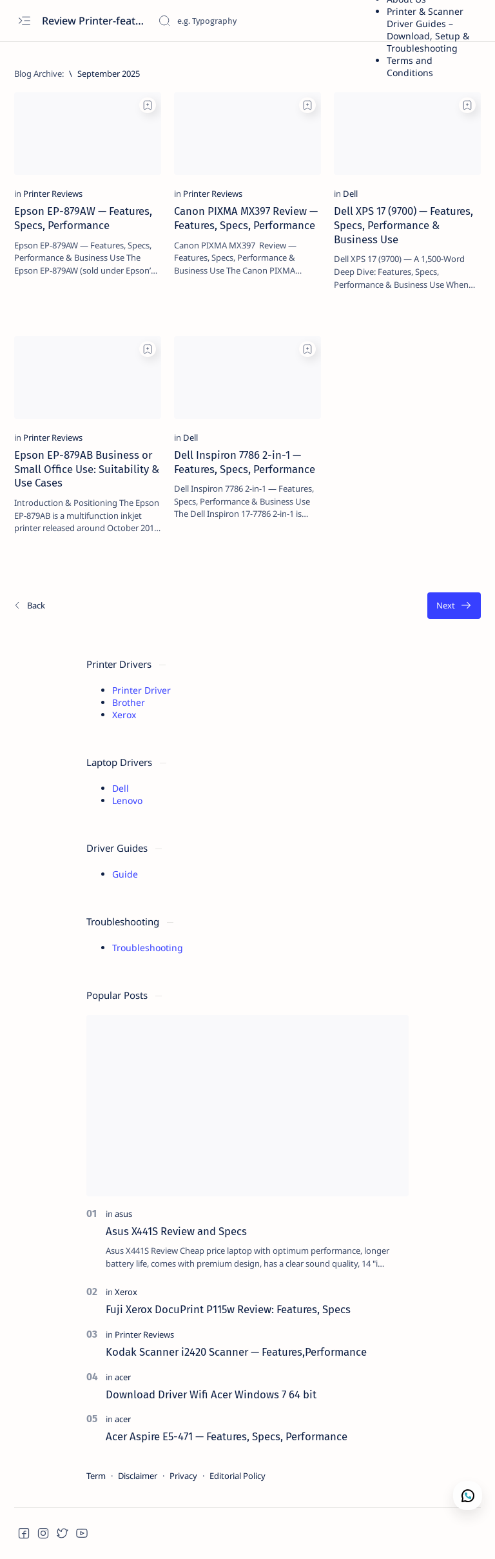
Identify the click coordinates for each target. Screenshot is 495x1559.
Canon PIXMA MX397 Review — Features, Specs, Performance (246, 218)
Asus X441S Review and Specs (176, 1231)
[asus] (123, 1213)
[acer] (123, 1377)
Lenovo (127, 800)
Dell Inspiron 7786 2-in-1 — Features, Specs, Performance (244, 462)
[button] (24, 1533)
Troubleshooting (147, 947)
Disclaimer (137, 1476)
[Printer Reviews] (52, 193)
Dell (120, 788)
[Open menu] (24, 21)
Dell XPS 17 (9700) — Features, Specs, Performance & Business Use (403, 225)
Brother (128, 702)
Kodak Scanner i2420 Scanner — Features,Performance (236, 1351)
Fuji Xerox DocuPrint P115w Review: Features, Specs (228, 1309)
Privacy (183, 1476)
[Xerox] (126, 1291)
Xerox (124, 715)
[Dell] (350, 193)
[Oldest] (454, 605)
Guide (125, 874)
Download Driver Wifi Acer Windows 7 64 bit (211, 1394)
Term (96, 1476)
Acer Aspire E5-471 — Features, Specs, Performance (226, 1436)
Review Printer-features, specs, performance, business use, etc (95, 21)
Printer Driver (141, 690)
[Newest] (29, 605)
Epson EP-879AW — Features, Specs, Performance (83, 218)
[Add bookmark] (147, 105)
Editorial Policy (237, 1476)
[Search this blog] (254, 20)
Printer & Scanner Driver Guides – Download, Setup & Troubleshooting (428, 29)
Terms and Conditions (410, 66)
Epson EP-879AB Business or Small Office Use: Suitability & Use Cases (86, 469)
